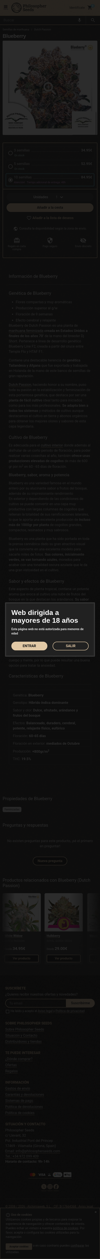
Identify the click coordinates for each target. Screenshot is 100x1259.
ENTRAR (29, 646)
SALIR (70, 646)
